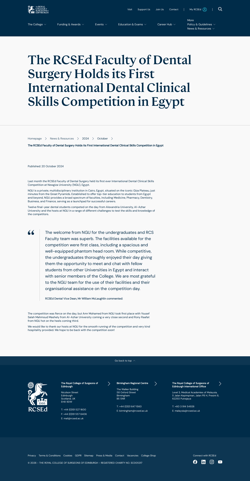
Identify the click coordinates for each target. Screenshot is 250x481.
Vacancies (132, 455)
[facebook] (195, 462)
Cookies (67, 455)
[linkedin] (203, 462)
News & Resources (62, 138)
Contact (173, 9)
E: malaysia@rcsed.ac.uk (186, 410)
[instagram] (212, 462)
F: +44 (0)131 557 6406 (74, 414)
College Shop (148, 455)
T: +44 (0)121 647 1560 (129, 406)
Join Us (160, 9)
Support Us (144, 9)
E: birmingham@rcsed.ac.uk (132, 410)
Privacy (32, 455)
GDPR (78, 455)
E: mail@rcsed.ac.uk (72, 418)
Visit (129, 9)
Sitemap (88, 455)
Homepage (35, 138)
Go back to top (125, 360)
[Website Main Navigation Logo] (38, 9)
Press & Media (104, 455)
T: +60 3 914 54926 (183, 406)
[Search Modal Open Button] (220, 9)
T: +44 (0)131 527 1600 (73, 409)
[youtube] (220, 462)
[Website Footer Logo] (42, 397)
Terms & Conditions (50, 455)
